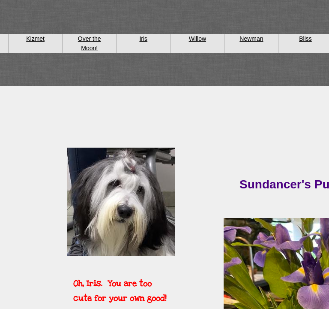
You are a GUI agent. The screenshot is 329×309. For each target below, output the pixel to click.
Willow (197, 38)
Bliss (305, 38)
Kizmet (35, 38)
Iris (143, 38)
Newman (251, 38)
